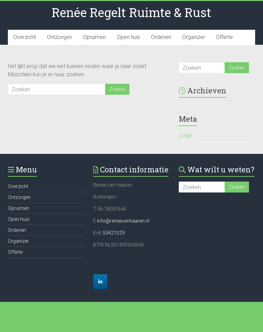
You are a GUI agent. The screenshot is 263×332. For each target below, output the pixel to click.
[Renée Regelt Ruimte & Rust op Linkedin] (100, 281)
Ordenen (161, 37)
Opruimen (94, 37)
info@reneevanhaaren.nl (123, 221)
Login (185, 135)
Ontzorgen (59, 37)
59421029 (113, 233)
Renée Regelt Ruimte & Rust (131, 12)
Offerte (224, 37)
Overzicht (24, 37)
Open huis (128, 37)
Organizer (193, 37)
